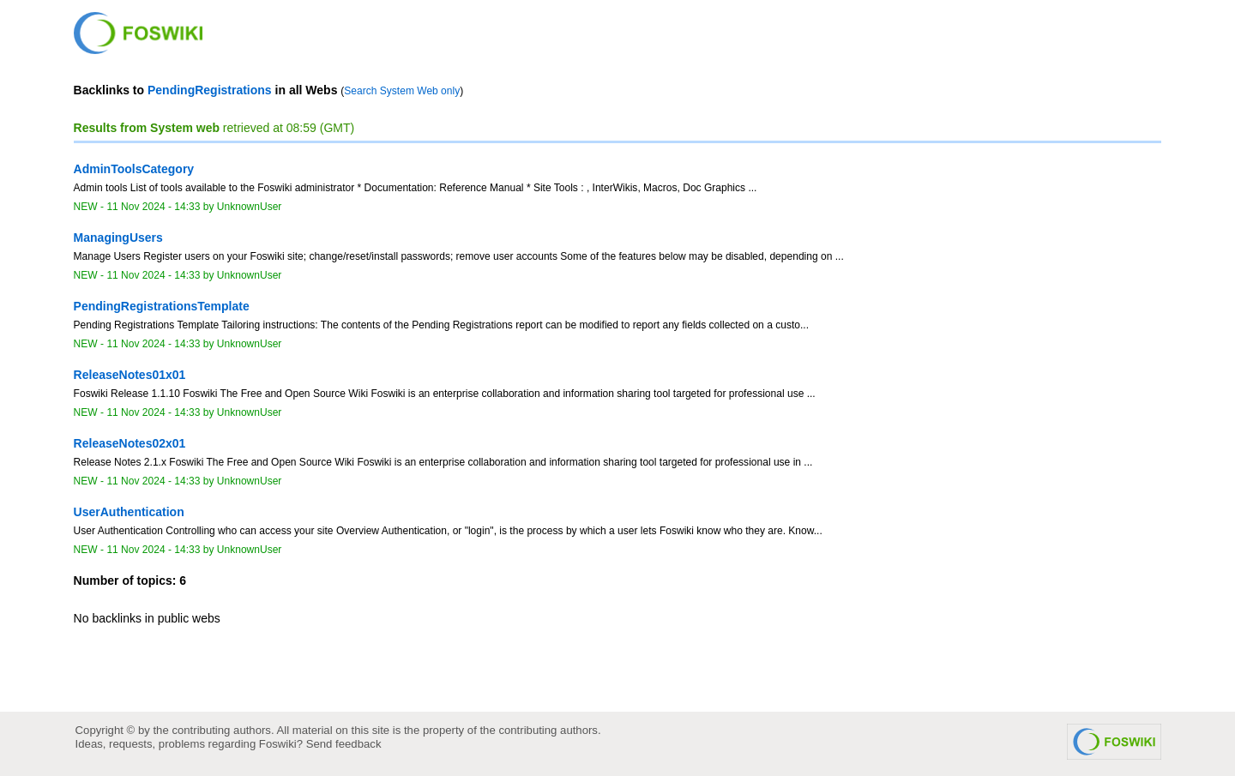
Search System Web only (402, 91)
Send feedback (344, 743)
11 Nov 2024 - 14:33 (153, 207)
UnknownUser (249, 207)
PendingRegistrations (210, 90)
